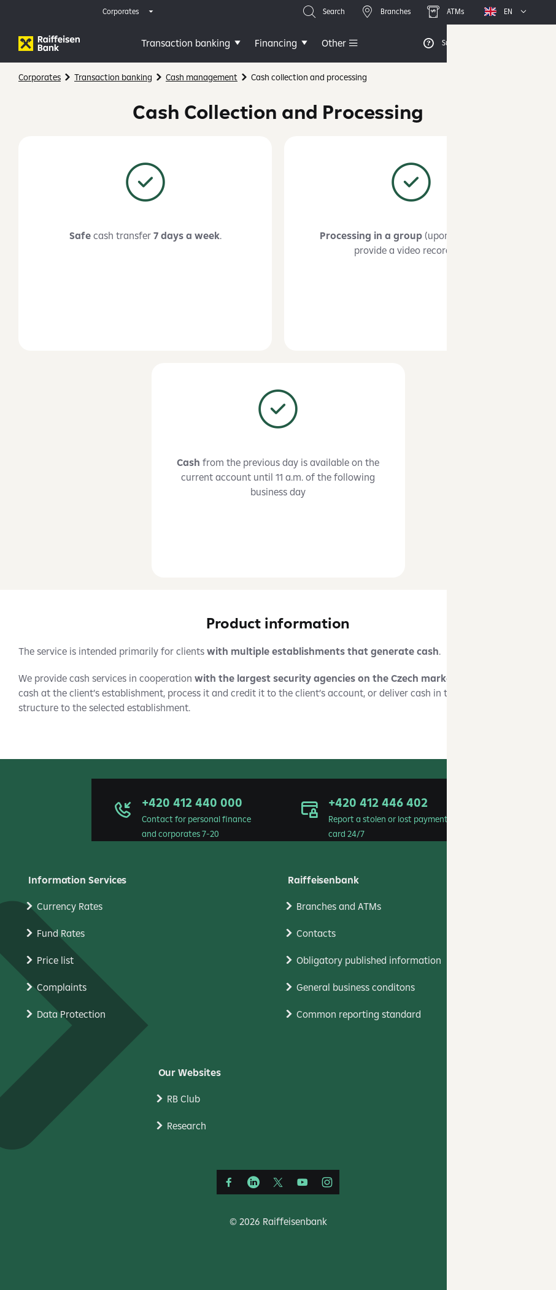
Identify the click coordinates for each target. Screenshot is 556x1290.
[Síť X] (278, 1182)
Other (334, 43)
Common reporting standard (358, 1014)
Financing (276, 43)
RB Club (183, 1099)
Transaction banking (185, 43)
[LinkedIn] (253, 1182)
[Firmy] (49, 43)
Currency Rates (69, 906)
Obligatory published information (368, 960)
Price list (55, 960)
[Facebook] (229, 1182)
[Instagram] (327, 1182)
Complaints (62, 987)
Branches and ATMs (338, 906)
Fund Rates (61, 933)
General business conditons (355, 987)
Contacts (316, 933)
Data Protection (71, 1014)
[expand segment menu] (129, 11)
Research (186, 1126)
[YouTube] (302, 1182)
